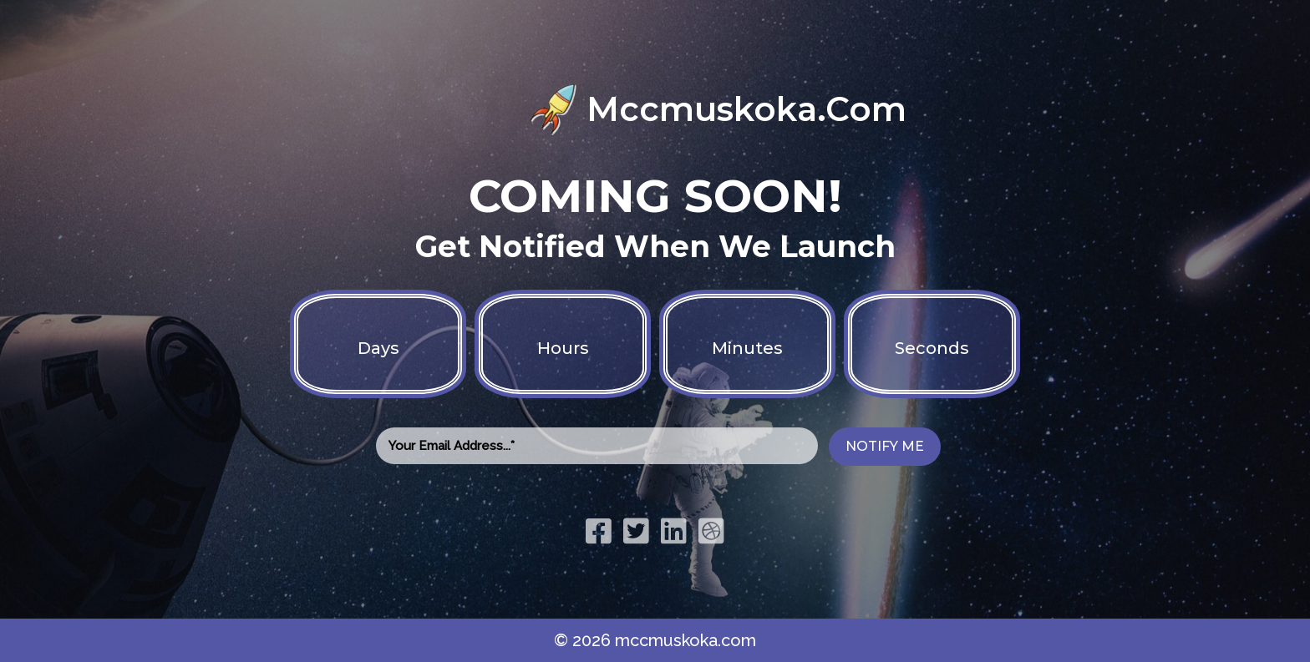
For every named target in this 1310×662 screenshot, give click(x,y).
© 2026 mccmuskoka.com (655, 640)
